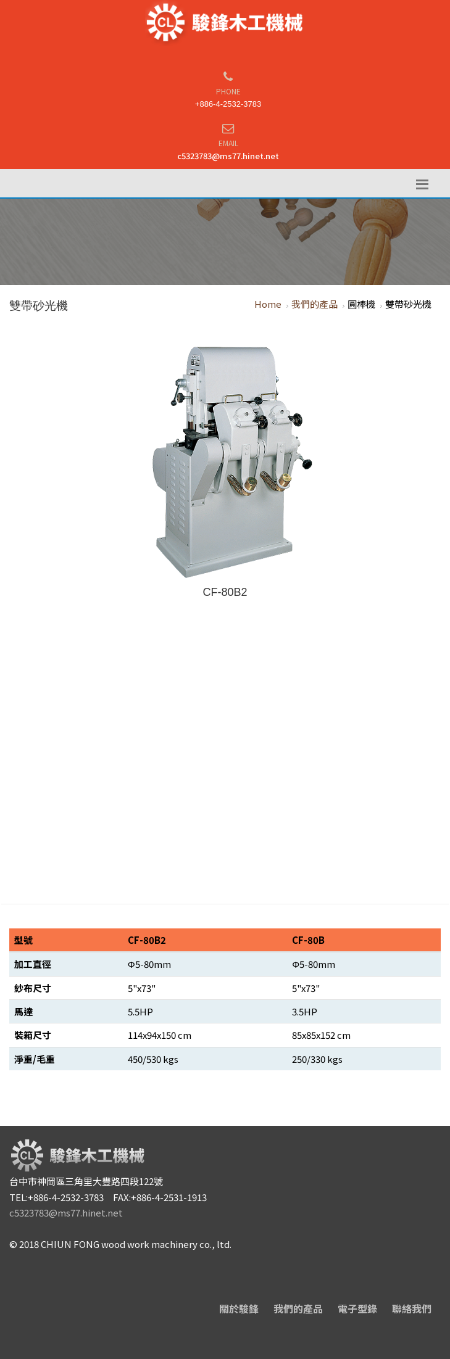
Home (267, 303)
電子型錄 (357, 1308)
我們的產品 (314, 303)
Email (228, 143)
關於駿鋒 (239, 1308)
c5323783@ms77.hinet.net (228, 156)
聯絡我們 (411, 1308)
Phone (228, 91)
